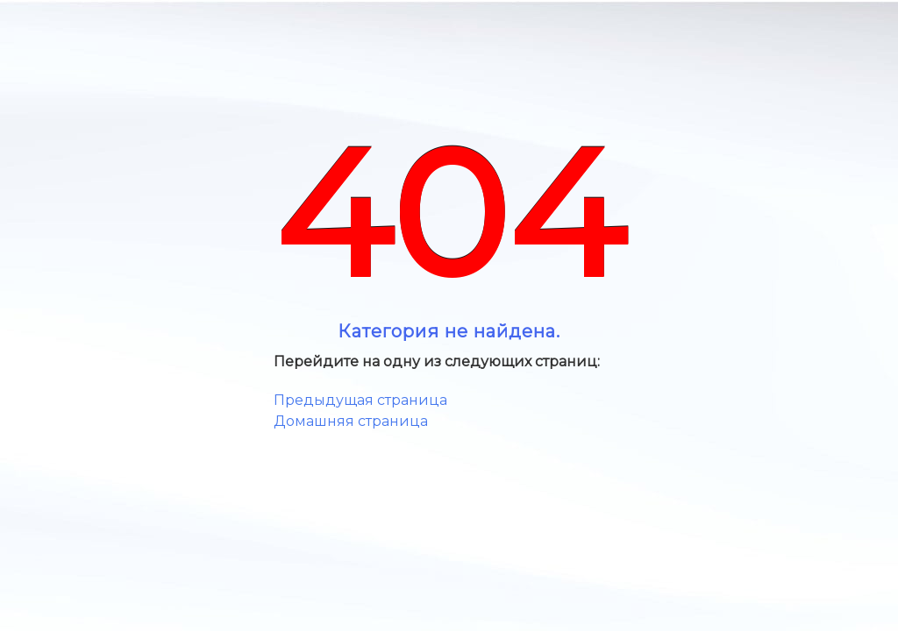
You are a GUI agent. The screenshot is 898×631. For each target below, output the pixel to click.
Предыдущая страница (360, 400)
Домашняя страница (351, 421)
